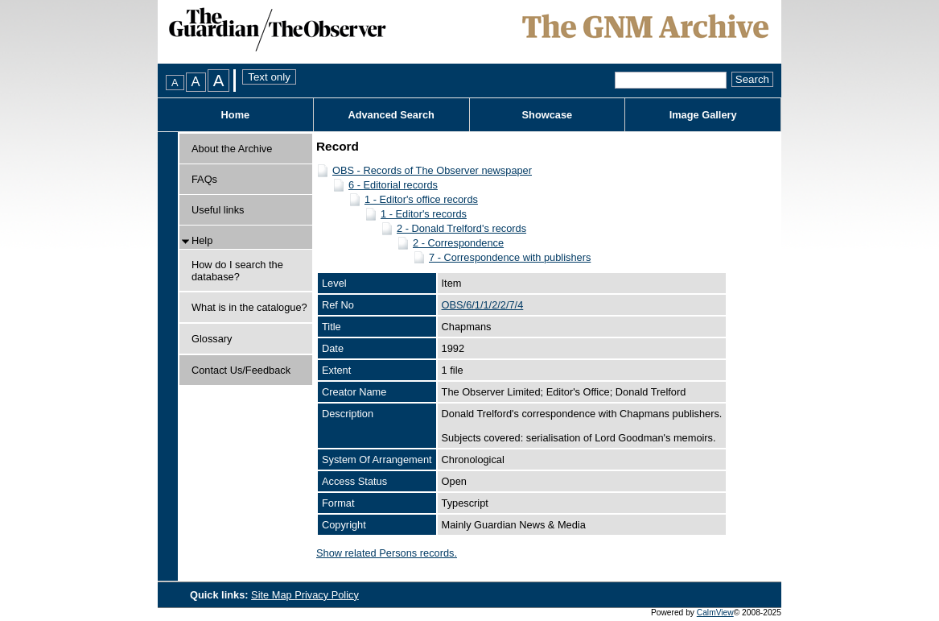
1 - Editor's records (424, 214)
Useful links (218, 210)
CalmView (715, 612)
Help (202, 240)
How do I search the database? (237, 271)
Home (235, 115)
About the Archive (232, 149)
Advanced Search (391, 115)
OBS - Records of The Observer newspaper (432, 170)
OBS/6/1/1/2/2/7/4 (483, 305)
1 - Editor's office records (421, 199)
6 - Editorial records (393, 185)
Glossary (212, 339)
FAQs (204, 179)
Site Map (272, 595)
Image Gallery (703, 115)
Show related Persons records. (386, 553)
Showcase (547, 115)
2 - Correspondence (458, 243)
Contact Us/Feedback (241, 370)
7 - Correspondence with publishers (510, 257)
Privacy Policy (326, 595)
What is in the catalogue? (249, 307)
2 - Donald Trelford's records (461, 228)
